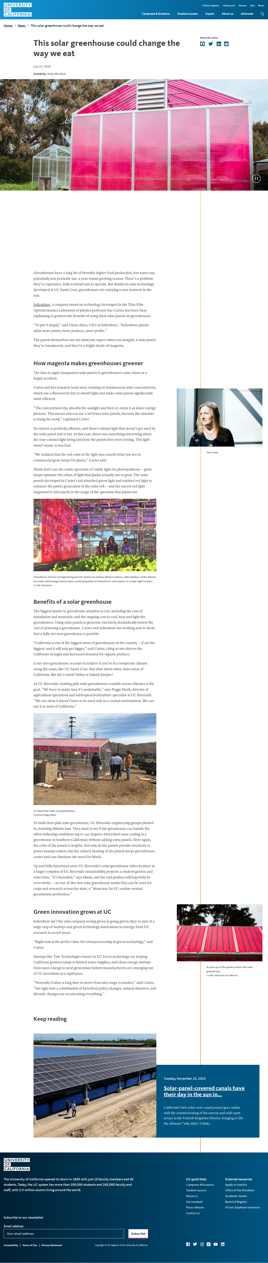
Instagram (202, 1244)
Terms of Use (30, 1245)
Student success (187, 13)
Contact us (193, 1213)
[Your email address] (64, 1233)
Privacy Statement (52, 1245)
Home (8, 26)
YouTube (215, 1244)
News (261, 5)
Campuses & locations (156, 13)
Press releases (195, 1207)
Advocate (247, 13)
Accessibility (11, 1245)
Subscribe (138, 1234)
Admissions (229, 5)
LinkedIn (222, 1244)
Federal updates (210, 5)
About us (227, 13)
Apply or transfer (236, 1184)
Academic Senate (236, 1196)
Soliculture (42, 305)
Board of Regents (236, 1202)
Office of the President (239, 1190)
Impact (209, 13)
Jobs (252, 5)
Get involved (194, 1202)
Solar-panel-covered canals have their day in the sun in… (204, 1091)
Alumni (243, 5)
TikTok (208, 1244)
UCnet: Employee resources (242, 1207)
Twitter (195, 1244)
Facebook (188, 1244)
